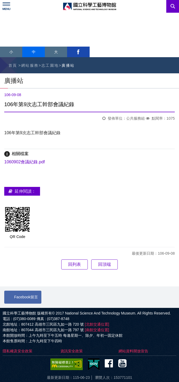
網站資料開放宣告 (133, 351)
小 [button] (11, 52)
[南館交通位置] (97, 330)
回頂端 (104, 264)
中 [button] (34, 52)
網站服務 (30, 65)
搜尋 (172, 6)
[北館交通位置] (97, 324)
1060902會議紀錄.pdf (24, 162)
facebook (78, 52)
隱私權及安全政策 (17, 351)
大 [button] (56, 52)
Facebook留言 (26, 297)
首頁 (12, 65)
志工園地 (50, 65)
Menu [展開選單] (6, 6)
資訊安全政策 (71, 351)
